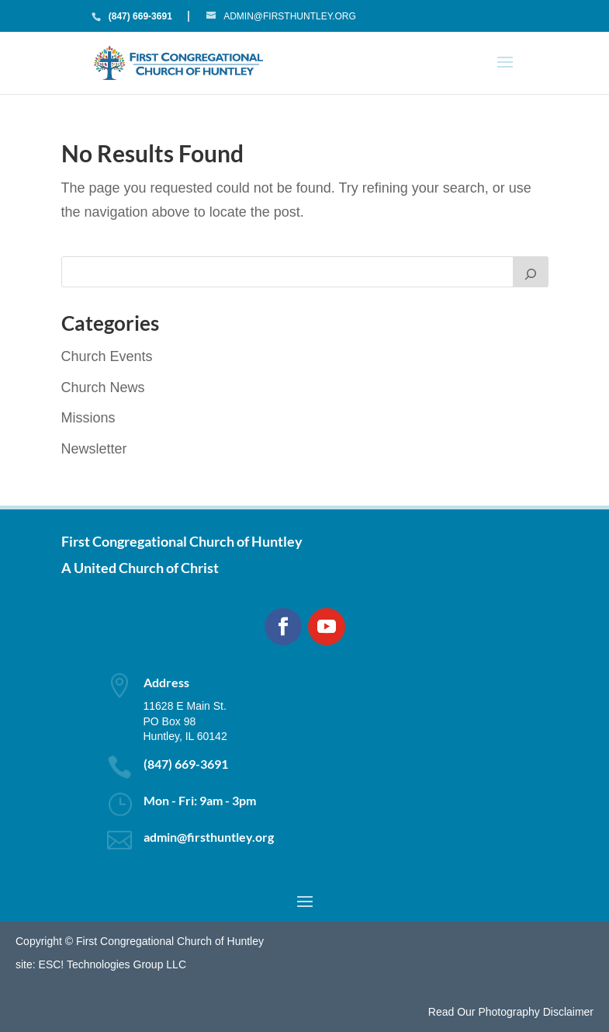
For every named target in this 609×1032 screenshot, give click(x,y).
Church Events (107, 356)
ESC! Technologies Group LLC (112, 964)
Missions (88, 418)
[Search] (530, 271)
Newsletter (94, 449)
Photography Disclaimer (535, 1012)
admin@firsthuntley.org (209, 836)
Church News (103, 387)
